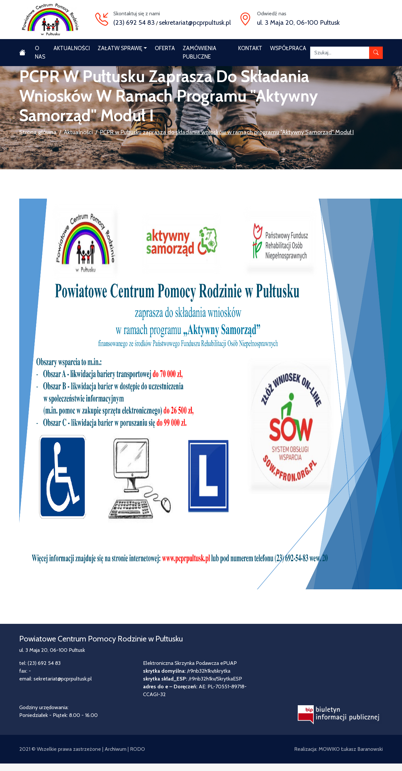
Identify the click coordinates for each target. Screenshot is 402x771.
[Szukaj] (339, 53)
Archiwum (115, 749)
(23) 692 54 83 (134, 22)
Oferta (165, 48)
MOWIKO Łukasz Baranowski (351, 749)
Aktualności (71, 48)
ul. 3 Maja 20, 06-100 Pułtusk (298, 22)
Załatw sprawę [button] (120, 48)
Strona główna (38, 132)
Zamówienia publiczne (199, 52)
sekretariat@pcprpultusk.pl (195, 22)
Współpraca (288, 48)
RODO (137, 749)
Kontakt (250, 48)
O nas (40, 52)
